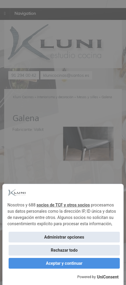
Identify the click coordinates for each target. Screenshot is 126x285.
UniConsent (108, 277)
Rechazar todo (64, 250)
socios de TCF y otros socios (63, 205)
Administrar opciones (64, 237)
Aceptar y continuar (64, 263)
